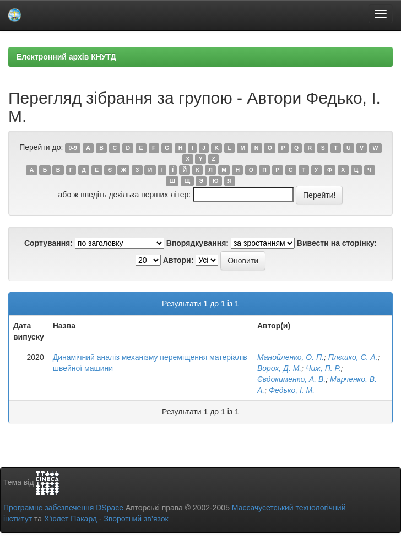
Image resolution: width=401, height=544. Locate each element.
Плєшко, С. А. (353, 357)
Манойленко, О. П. (290, 357)
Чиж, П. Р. (323, 368)
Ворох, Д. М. (279, 368)
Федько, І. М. (292, 390)
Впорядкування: (197, 243)
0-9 (73, 147)
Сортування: (48, 243)
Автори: (178, 260)
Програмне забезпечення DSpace (63, 507)
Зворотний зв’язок (136, 518)
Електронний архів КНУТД (66, 56)
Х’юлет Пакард (70, 518)
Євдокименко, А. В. (291, 379)
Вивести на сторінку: (337, 243)
